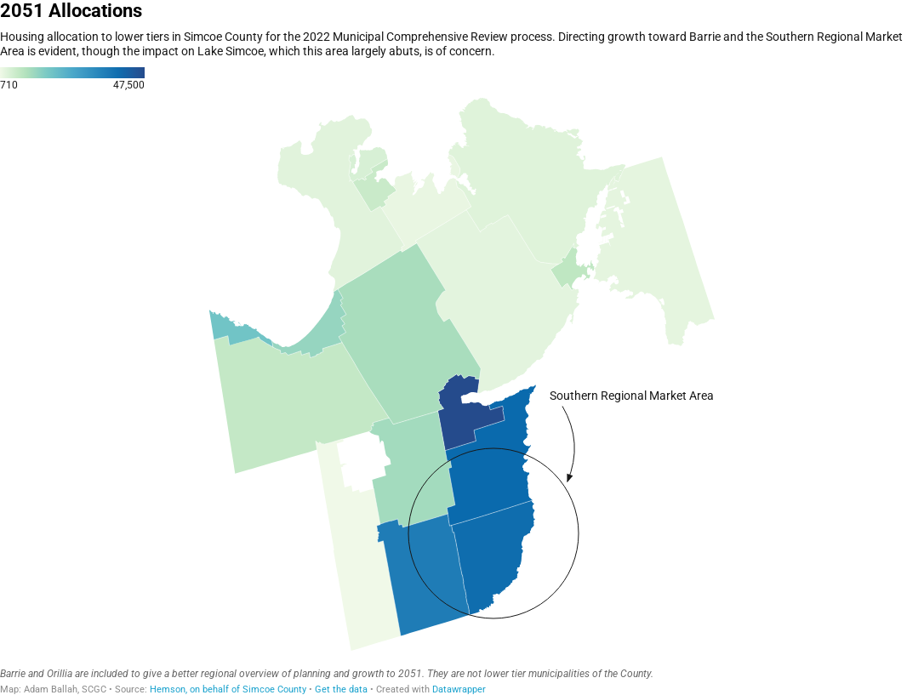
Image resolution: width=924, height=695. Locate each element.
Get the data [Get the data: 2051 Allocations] (341, 689)
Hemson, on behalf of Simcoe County (228, 689)
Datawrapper (459, 689)
